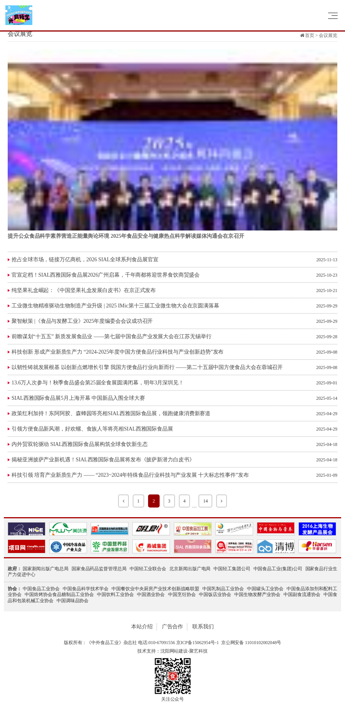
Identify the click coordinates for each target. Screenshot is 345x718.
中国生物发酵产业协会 (257, 594)
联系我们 (203, 627)
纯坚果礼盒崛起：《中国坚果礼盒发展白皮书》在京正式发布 (84, 290)
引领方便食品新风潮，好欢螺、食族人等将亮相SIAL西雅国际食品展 (92, 429)
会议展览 (328, 35)
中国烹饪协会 (182, 594)
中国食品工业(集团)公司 (277, 568)
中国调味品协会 (72, 600)
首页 (309, 35)
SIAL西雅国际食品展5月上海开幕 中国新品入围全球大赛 (78, 398)
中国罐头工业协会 (265, 588)
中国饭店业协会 (215, 594)
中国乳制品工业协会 (223, 588)
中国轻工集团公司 (231, 568)
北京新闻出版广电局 (189, 568)
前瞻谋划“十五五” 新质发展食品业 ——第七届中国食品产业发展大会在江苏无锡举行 (111, 336)
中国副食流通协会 (301, 594)
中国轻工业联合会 (148, 568)
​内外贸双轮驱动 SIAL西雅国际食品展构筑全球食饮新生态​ (80, 444)
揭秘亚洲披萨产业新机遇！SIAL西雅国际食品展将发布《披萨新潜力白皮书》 (103, 460)
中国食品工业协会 (41, 588)
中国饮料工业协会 (115, 594)
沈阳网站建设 (174, 651)
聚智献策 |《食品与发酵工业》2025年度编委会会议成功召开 (82, 321)
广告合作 (172, 627)
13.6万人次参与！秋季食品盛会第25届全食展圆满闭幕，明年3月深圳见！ (98, 383)
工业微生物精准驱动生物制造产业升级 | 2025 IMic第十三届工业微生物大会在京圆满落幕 (115, 306)
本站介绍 (142, 627)
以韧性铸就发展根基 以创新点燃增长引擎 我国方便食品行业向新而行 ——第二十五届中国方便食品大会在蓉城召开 (147, 367)
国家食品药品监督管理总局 (99, 568)
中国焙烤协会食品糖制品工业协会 (59, 594)
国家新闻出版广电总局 (45, 568)
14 (205, 501)
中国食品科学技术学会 (86, 588)
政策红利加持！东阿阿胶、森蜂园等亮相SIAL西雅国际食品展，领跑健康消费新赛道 (111, 413)
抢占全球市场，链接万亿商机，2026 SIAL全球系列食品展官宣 (85, 259)
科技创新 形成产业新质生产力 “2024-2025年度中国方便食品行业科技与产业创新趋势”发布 (117, 352)
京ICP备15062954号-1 (197, 642)
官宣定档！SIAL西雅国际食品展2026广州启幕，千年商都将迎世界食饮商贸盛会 (106, 275)
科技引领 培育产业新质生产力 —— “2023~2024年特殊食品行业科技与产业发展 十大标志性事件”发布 (130, 475)
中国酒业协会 (151, 594)
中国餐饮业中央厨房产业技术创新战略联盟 (155, 588)
